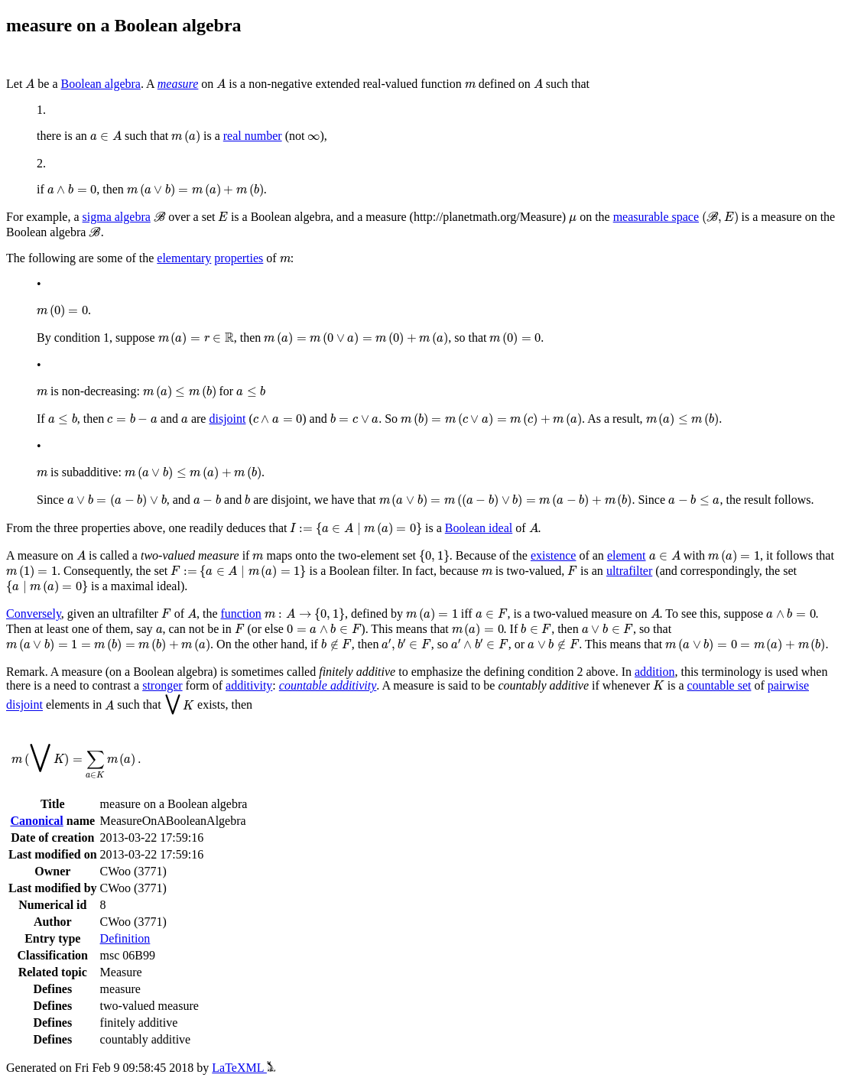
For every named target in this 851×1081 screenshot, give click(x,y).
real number (252, 135)
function (241, 613)
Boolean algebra (101, 83)
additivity (249, 685)
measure (178, 83)
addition (654, 671)
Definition (125, 938)
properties (238, 258)
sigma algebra (117, 216)
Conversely (33, 613)
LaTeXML (243, 1067)
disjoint (227, 418)
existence (554, 555)
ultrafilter (629, 570)
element (626, 555)
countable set (719, 685)
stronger (162, 685)
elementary (184, 258)
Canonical (36, 820)
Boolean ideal (478, 527)
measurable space (656, 216)
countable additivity (328, 685)
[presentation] (29, 83)
